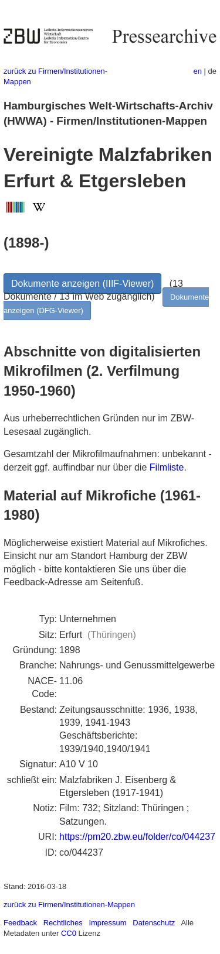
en (198, 71)
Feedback (20, 922)
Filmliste (167, 467)
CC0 (68, 933)
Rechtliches (63, 922)
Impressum (107, 922)
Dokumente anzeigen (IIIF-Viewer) (82, 284)
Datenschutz (154, 922)
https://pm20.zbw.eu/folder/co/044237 (137, 837)
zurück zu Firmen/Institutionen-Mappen (69, 904)
